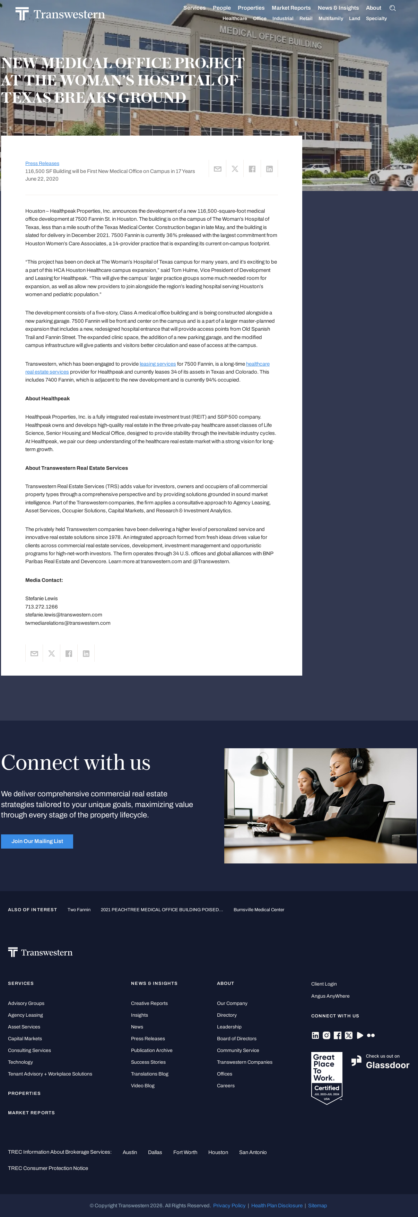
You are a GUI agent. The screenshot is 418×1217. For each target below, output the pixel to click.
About (382, 8)
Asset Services (24, 1027)
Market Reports (299, 8)
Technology (20, 1062)
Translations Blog (149, 1074)
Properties (259, 8)
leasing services (158, 364)
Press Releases (42, 163)
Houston (218, 1152)
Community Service (238, 1050)
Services (203, 8)
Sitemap (317, 1205)
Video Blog (143, 1085)
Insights (139, 1015)
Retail (314, 18)
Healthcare (243, 18)
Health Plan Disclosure (277, 1205)
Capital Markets (25, 1038)
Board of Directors (236, 1038)
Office (268, 18)
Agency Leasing (25, 1015)
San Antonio (253, 1152)
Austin (130, 1152)
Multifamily (339, 18)
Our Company (232, 1003)
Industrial (291, 18)
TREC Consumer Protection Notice (48, 1168)
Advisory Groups (26, 1003)
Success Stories (148, 1062)
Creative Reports (149, 1003)
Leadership (229, 1027)
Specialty (384, 18)
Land (362, 18)
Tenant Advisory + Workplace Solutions (50, 1074)
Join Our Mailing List (37, 841)
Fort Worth (185, 1152)
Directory (227, 1015)
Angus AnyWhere (330, 996)
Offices (224, 1074)
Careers (226, 1085)
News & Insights (346, 8)
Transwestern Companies (244, 1062)
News (137, 1027)
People (230, 8)
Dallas (155, 1152)
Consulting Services (29, 1050)
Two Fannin (79, 909)
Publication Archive (152, 1050)
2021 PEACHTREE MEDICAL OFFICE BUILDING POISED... (162, 909)
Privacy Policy (229, 1205)
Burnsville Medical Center (259, 909)
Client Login (324, 984)
